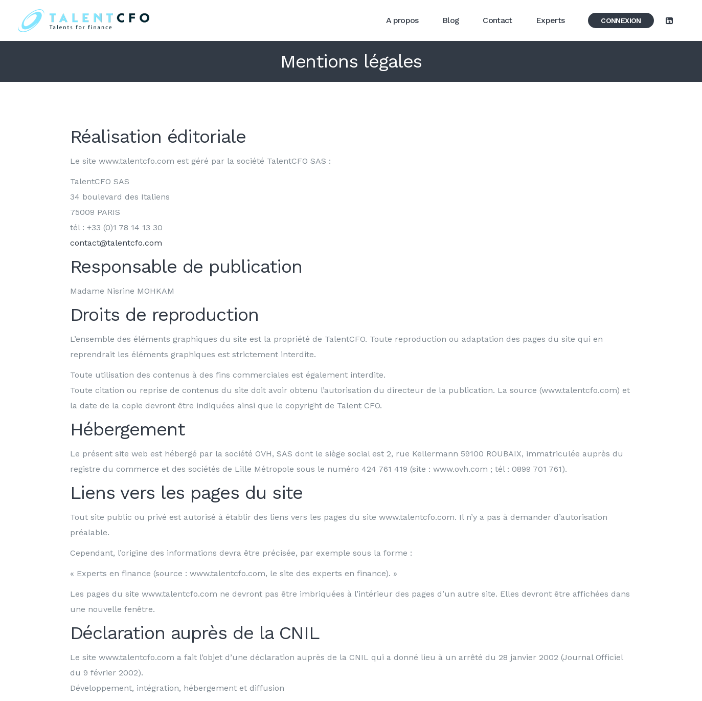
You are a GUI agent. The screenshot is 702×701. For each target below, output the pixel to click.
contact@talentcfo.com (116, 243)
